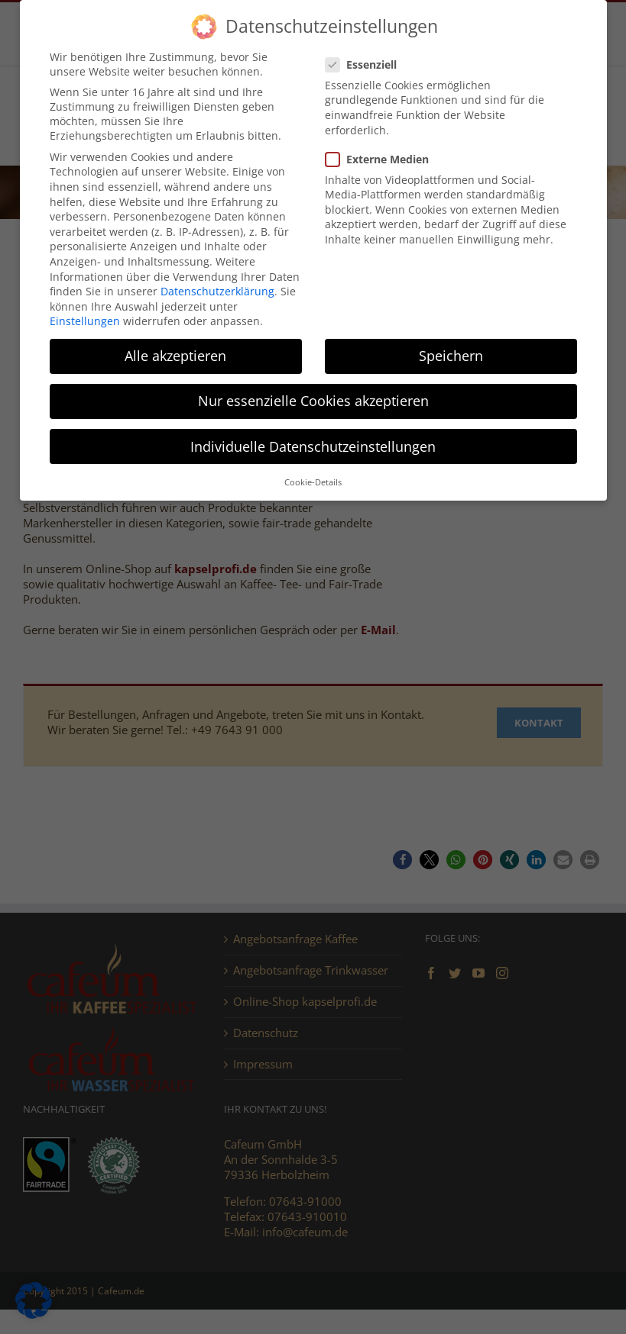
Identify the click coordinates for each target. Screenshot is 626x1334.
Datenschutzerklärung (217, 291)
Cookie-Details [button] (313, 482)
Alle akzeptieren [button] (175, 355)
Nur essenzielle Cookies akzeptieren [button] (313, 401)
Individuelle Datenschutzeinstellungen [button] (313, 446)
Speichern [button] (451, 355)
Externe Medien (383, 159)
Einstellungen (85, 321)
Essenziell (367, 64)
